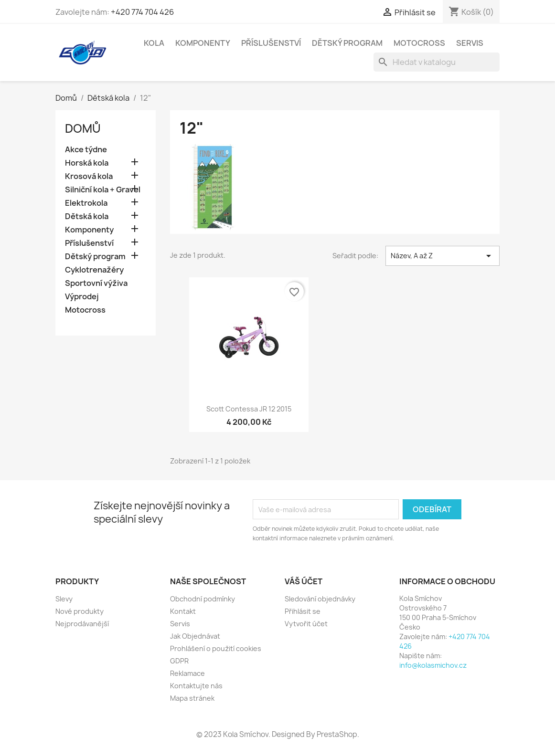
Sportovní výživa (96, 283)
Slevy (64, 598)
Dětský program (347, 43)
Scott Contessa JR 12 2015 (248, 408)
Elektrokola (86, 203)
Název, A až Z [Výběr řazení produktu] (442, 256)
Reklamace (187, 673)
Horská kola (86, 163)
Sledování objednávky (320, 598)
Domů (83, 128)
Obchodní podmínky (202, 598)
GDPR (179, 660)
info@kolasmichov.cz (433, 665)
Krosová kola (89, 176)
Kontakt (183, 611)
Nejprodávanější (82, 623)
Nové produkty (79, 611)
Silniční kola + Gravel (102, 190)
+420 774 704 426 (142, 12)
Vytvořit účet (306, 623)
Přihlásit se (302, 611)
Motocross (419, 43)
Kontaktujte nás (196, 685)
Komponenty (202, 43)
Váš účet (303, 581)
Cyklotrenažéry (94, 270)
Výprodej (82, 297)
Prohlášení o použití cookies (215, 648)
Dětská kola (86, 216)
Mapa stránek (192, 698)
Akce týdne (86, 150)
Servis (469, 43)
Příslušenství (271, 43)
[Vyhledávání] (437, 62)
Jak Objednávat (195, 636)
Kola (154, 43)
